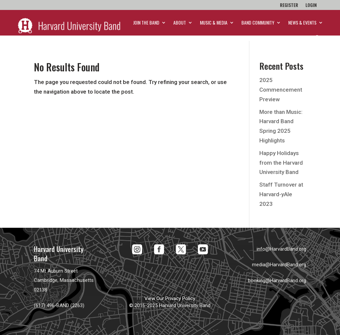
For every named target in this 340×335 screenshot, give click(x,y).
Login (311, 5)
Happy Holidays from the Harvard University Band (281, 163)
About (179, 22)
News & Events (302, 22)
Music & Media (213, 22)
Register (289, 5)
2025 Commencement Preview (280, 90)
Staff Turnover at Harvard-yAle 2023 (281, 194)
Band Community (257, 22)
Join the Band (146, 22)
